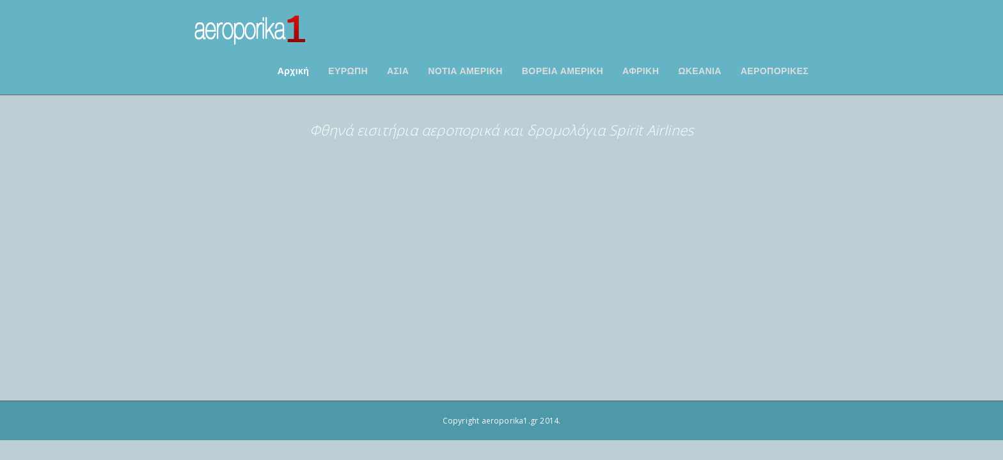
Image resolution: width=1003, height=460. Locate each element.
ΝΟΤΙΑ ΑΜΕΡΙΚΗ (481, 70)
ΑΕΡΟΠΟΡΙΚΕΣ (791, 70)
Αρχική (309, 70)
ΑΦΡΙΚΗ (656, 70)
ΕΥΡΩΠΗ (364, 70)
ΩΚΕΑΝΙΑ (716, 70)
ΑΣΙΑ (414, 70)
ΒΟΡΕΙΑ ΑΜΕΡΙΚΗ (578, 70)
